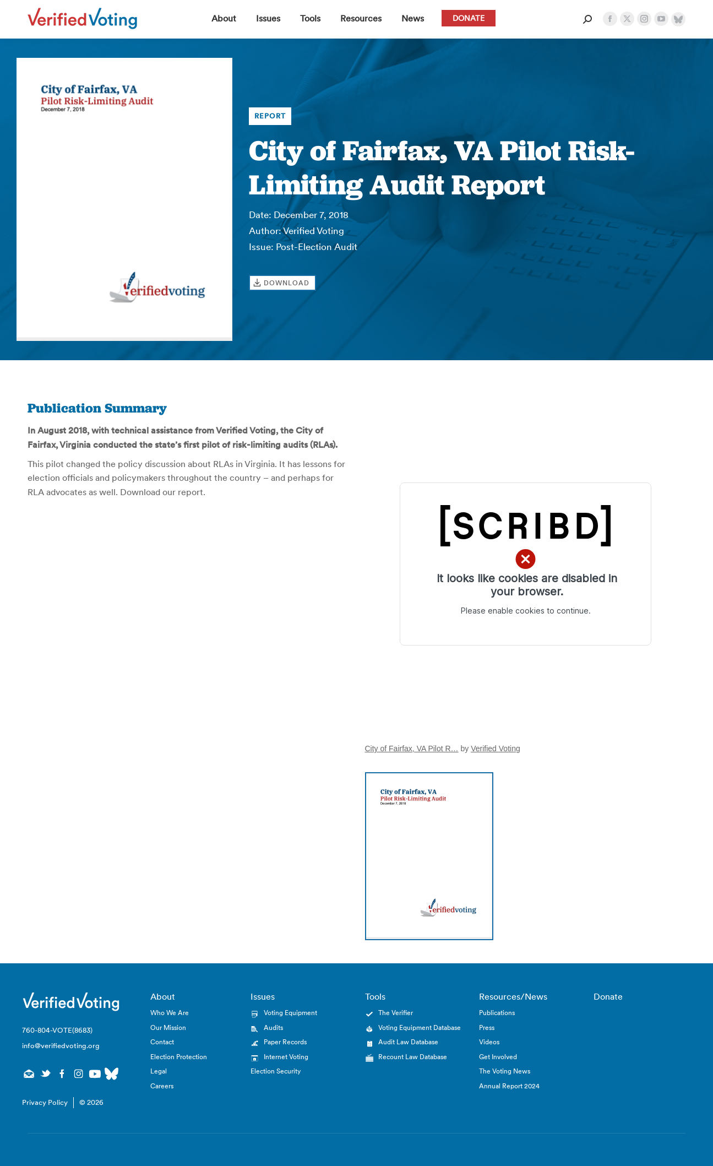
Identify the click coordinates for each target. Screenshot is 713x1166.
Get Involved (498, 1057)
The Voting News (504, 1071)
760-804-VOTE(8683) (57, 1030)
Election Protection (178, 1057)
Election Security (276, 1071)
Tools (375, 996)
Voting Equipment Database (419, 1027)
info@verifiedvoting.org (61, 1045)
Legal (158, 1071)
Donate (608, 996)
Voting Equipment (290, 1012)
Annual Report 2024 (509, 1086)
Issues (263, 996)
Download (286, 283)
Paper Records (285, 1042)
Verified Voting (495, 748)
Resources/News (513, 996)
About (162, 996)
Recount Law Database (412, 1057)
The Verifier (395, 1012)
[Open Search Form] (587, 19)
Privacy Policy (45, 1102)
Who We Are (169, 1012)
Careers (161, 1086)
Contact (162, 1042)
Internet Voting (286, 1057)
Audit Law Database (408, 1042)
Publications (497, 1012)
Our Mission (168, 1027)
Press (486, 1027)
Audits (273, 1027)
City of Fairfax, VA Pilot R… (412, 748)
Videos (489, 1042)
